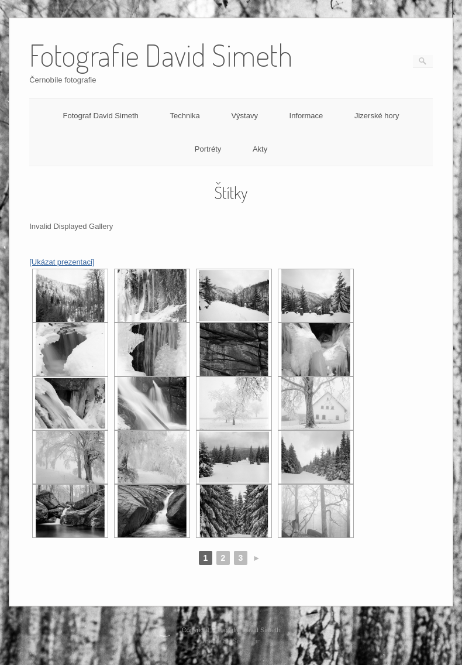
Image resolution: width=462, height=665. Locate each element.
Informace (306, 115)
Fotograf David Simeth (100, 115)
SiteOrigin (246, 641)
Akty (260, 149)
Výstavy (244, 115)
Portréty (208, 149)
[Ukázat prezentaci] (61, 262)
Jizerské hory (376, 115)
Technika (184, 115)
